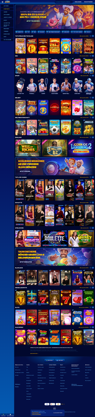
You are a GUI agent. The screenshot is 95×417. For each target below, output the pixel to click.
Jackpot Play (51, 380)
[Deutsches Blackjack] (43, 278)
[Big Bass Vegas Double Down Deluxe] (54, 317)
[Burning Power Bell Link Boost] (88, 298)
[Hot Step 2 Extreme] (54, 46)
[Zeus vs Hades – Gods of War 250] (20, 66)
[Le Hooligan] (32, 66)
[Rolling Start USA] (88, 337)
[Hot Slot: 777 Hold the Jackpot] (66, 298)
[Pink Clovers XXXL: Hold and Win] (77, 66)
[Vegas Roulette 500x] (69, 190)
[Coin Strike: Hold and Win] (43, 108)
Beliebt (18, 97)
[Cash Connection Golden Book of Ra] (32, 46)
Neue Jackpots (52, 372)
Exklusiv (18, 137)
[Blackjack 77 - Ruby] (49, 190)
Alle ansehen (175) (84, 177)
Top (27, 367)
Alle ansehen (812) (84, 97)
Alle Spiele (19, 327)
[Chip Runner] (32, 317)
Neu (16, 56)
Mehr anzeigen (34, 353)
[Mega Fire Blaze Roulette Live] (39, 190)
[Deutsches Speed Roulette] (69, 215)
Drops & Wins (51, 375)
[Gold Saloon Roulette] (29, 190)
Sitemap (16, 375)
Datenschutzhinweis (75, 368)
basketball (62, 383)
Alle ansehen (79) (84, 117)
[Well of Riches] (43, 66)
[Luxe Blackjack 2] (54, 278)
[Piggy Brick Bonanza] (32, 337)
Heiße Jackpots (21, 287)
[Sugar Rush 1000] (20, 317)
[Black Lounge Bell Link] (54, 298)
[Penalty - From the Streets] (20, 127)
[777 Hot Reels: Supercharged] (32, 298)
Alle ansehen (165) (84, 202)
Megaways (28, 383)
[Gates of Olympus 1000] (20, 108)
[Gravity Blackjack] (88, 278)
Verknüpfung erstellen (19, 372)
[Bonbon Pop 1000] (77, 108)
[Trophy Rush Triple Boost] (43, 127)
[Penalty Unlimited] (54, 127)
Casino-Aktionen (88, 367)
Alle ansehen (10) (84, 75)
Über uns (17, 367)
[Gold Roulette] (89, 215)
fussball (61, 375)
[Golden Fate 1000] (77, 46)
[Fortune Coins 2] (66, 127)
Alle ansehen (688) (84, 36)
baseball (62, 391)
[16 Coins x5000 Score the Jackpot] (77, 127)
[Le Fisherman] (88, 108)
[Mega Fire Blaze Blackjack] (77, 278)
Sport (17, 75)
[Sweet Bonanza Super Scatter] (88, 317)
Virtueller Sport (63, 372)
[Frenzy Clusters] (54, 66)
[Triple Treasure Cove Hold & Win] (88, 46)
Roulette (18, 202)
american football (63, 388)
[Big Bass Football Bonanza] (66, 66)
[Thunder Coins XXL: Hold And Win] (66, 46)
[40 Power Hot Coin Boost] (43, 298)
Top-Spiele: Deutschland (24, 36)
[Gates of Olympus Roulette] (49, 215)
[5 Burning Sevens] (54, 337)
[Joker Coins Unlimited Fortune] (20, 337)
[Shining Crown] (43, 317)
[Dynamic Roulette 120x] (89, 190)
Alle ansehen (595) (84, 137)
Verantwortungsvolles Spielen (75, 371)
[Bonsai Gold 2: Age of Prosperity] (32, 108)
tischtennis (62, 380)
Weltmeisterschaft (22, 117)
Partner (17, 386)
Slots (17, 307)
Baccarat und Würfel (41, 383)
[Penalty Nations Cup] (88, 127)
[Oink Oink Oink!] (43, 337)
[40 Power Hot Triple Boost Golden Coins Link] (43, 46)
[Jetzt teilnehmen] (54, 17)
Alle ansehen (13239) (83, 327)
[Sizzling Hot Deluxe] (54, 108)
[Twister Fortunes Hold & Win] (20, 298)
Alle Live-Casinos (41, 388)
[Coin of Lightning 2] (81, 148)
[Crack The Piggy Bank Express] (88, 66)
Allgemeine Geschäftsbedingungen (77, 385)
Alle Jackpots (28, 396)
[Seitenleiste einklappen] (3, 2)
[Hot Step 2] (66, 108)
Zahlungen (17, 384)
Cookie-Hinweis (74, 374)
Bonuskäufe (28, 380)
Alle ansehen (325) (84, 287)
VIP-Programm (88, 380)
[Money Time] (59, 190)
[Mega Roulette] (79, 190)
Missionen (87, 372)
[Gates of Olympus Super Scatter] (20, 46)
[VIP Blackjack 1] (66, 278)
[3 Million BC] (54, 148)
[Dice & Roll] (77, 298)
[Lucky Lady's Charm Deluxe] (66, 317)
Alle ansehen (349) (84, 267)
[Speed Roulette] (19, 190)
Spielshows (19, 228)
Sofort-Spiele (29, 388)
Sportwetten (62, 367)
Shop (86, 375)
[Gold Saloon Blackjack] (32, 278)
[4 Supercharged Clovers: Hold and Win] (77, 317)
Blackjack (19, 268)
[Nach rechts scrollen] (93, 36)
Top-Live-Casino (21, 177)
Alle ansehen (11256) (83, 307)
